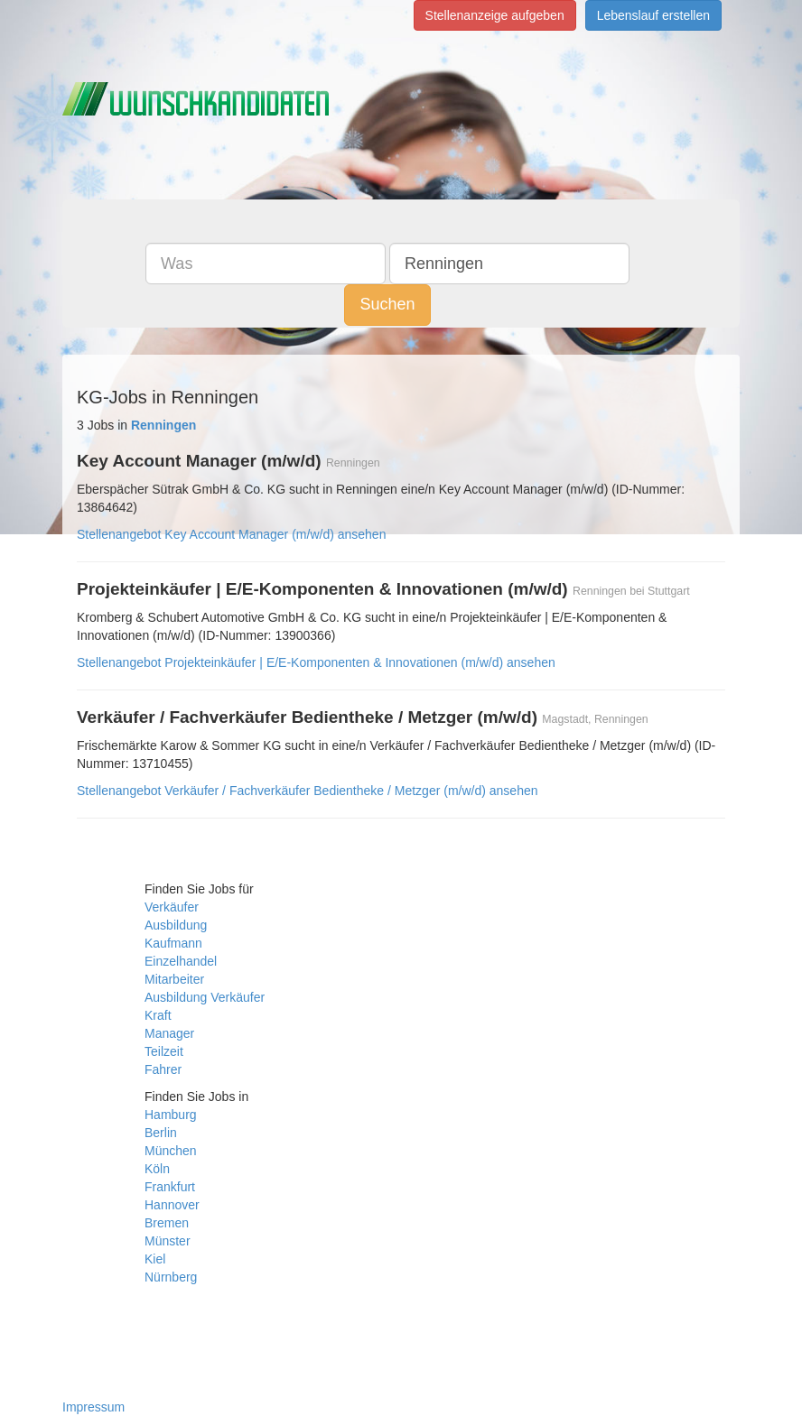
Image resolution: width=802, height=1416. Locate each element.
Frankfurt (170, 1187)
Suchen (387, 304)
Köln (157, 1168)
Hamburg (171, 1114)
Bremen (167, 1223)
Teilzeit (164, 1051)
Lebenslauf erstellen (653, 15)
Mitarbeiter (174, 979)
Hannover (172, 1205)
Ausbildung (176, 925)
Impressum (93, 1407)
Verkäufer (172, 907)
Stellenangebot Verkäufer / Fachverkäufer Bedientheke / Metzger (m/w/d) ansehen (307, 790)
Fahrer (163, 1069)
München (171, 1150)
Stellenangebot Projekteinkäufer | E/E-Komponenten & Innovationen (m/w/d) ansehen (316, 662)
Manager (169, 1033)
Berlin (161, 1132)
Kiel (155, 1259)
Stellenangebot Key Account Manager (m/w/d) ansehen (231, 534)
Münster (168, 1241)
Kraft (158, 1015)
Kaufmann (173, 943)
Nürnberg (171, 1277)
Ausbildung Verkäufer (205, 997)
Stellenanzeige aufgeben (494, 15)
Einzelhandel (181, 961)
